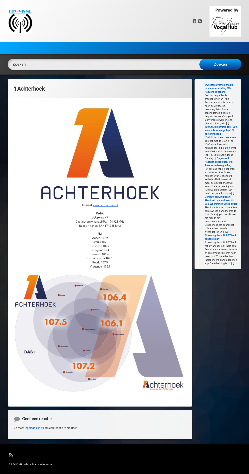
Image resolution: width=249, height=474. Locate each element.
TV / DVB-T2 (94, 46)
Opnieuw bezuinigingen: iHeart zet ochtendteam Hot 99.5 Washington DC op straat (225, 200)
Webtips (125, 46)
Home (18, 46)
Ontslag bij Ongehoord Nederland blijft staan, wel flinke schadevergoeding (223, 162)
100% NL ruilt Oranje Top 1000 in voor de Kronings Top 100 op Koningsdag (225, 130)
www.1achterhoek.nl (105, 174)
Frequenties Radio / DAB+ (51, 46)
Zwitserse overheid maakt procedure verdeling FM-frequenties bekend (223, 88)
